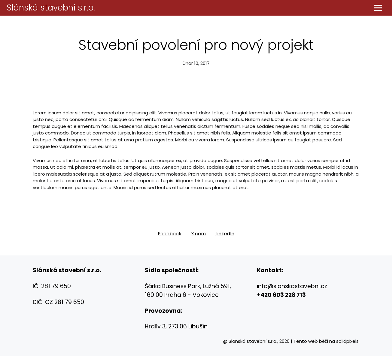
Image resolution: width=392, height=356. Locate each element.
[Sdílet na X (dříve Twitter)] (198, 233)
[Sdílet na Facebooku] (169, 233)
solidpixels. (348, 341)
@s (272, 286)
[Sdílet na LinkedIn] (224, 233)
